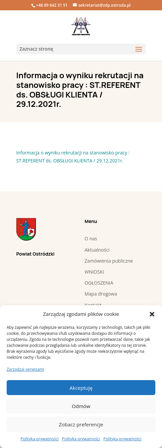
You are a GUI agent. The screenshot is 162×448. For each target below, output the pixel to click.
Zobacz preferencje (81, 424)
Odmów (81, 406)
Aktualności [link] (96, 250)
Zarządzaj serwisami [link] (25, 369)
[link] (81, 26)
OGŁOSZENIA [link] (98, 283)
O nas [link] (90, 238)
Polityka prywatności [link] (40, 439)
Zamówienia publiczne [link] (108, 261)
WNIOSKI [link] (94, 272)
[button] (152, 314)
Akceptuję (81, 387)
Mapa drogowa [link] (100, 294)
